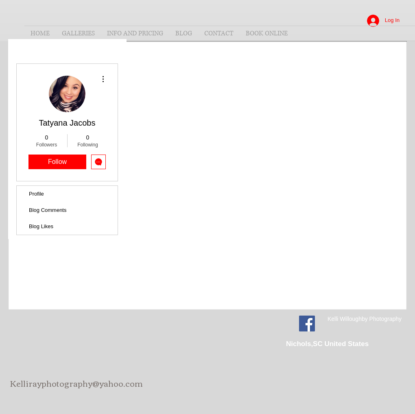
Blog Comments (47, 210)
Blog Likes (41, 226)
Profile (36, 194)
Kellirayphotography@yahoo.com (76, 382)
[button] (78, 33)
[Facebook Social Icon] (307, 323)
